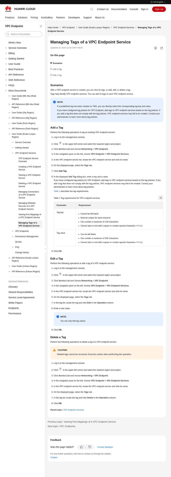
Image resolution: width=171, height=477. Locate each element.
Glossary (13, 286)
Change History (22, 252)
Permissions (15, 313)
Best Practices (16, 69)
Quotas (18, 242)
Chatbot (53, 457)
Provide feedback (105, 447)
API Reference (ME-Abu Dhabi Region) (25, 105)
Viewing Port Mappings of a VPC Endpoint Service (30, 216)
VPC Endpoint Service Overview (28, 160)
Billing (12, 53)
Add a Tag (57, 69)
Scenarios (57, 63)
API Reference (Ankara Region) (26, 271)
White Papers (16, 302)
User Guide (14, 64)
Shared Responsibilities (21, 292)
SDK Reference (17, 80)
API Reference (16, 74)
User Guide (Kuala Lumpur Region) (24, 135)
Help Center (53, 27)
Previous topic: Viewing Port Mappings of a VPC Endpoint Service (82, 421)
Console (134, 9)
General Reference (18, 281)
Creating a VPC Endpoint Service (30, 168)
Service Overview (18, 48)
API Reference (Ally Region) (24, 118)
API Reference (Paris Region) (25, 129)
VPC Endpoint (68, 27)
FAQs (11, 85)
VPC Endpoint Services (25, 153)
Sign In (144, 9)
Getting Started (16, 58)
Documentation (119, 9)
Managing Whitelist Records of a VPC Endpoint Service (27, 206)
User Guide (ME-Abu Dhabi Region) (24, 97)
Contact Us (103, 9)
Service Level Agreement (22, 297)
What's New (15, 42)
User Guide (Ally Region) (23, 112)
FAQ (17, 247)
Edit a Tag (57, 75)
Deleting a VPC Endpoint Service (30, 185)
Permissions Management (26, 236)
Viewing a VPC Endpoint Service (29, 176)
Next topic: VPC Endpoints (61, 426)
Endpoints (14, 308)
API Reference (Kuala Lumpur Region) (25, 259)
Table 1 (57, 191)
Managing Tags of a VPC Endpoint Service (29, 224)
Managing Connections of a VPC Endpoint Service (29, 195)
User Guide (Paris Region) (23, 123)
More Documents (17, 90)
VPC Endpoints (22, 231)
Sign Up (159, 9)
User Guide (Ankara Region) (24, 266)
